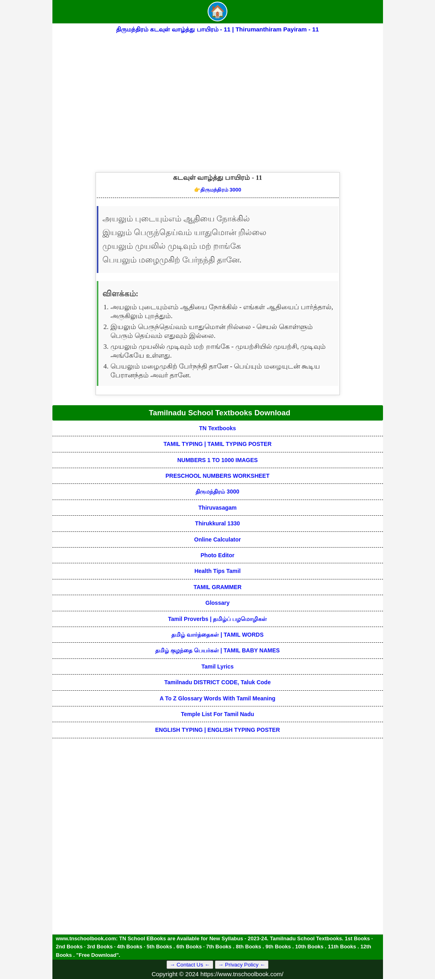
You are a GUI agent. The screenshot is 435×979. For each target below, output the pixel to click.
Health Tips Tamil (217, 571)
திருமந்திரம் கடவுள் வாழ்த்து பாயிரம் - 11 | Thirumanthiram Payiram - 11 (217, 29)
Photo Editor (218, 555)
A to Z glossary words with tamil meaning (217, 698)
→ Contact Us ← (190, 965)
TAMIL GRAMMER (217, 587)
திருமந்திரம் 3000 (217, 190)
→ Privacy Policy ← (241, 965)
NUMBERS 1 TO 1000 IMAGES (217, 460)
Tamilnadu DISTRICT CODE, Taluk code (217, 682)
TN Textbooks (217, 428)
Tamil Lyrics (217, 666)
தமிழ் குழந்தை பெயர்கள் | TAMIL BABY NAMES (217, 650)
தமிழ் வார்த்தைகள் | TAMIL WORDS (217, 634)
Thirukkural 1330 (217, 523)
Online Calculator (217, 539)
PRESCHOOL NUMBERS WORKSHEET (218, 476)
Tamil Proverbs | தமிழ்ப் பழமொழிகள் (217, 619)
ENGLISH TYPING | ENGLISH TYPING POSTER (217, 730)
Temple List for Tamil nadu (217, 714)
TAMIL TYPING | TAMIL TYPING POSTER (217, 444)
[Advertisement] (217, 95)
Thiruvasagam (217, 507)
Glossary (218, 603)
